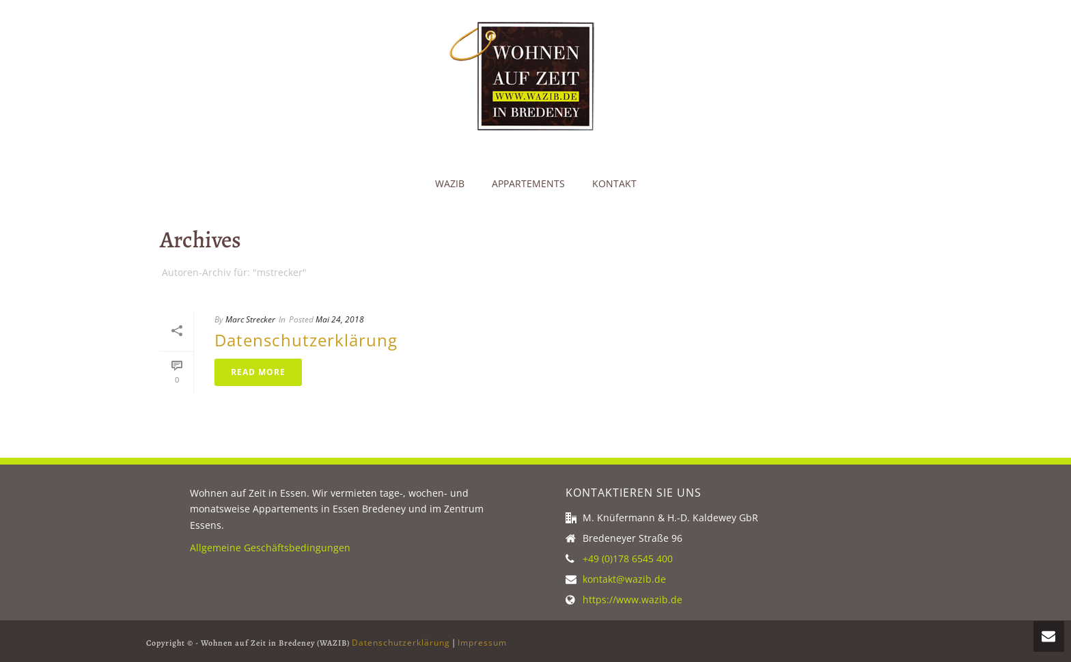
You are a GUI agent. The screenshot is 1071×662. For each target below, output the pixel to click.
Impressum (482, 642)
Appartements (528, 183)
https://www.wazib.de (632, 600)
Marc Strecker (250, 319)
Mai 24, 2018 (340, 319)
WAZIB (449, 183)
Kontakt (614, 183)
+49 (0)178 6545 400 (628, 559)
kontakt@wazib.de (624, 579)
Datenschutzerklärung (306, 340)
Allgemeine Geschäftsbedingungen (270, 547)
